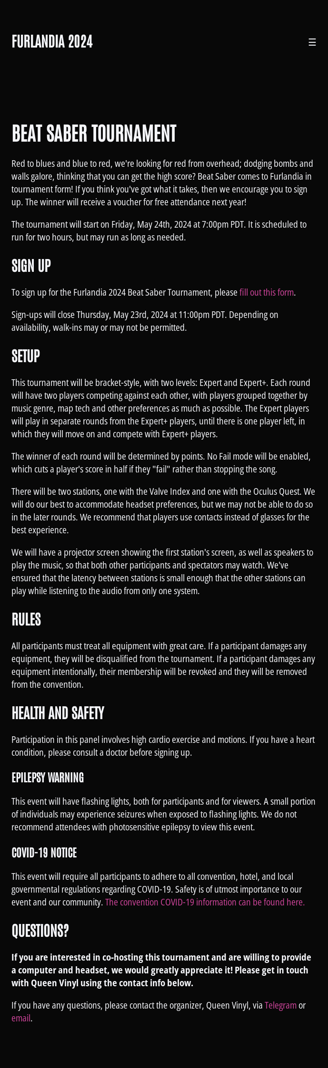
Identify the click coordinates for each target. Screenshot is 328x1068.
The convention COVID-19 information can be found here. (205, 901)
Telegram (281, 1005)
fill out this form (266, 292)
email (20, 1017)
